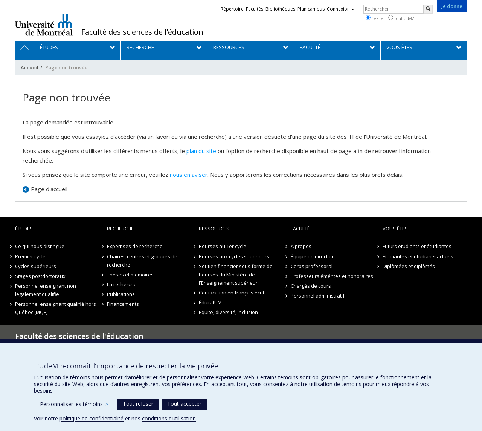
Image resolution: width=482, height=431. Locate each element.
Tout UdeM (401, 18)
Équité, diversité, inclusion (228, 312)
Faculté (300, 228)
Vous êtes (395, 228)
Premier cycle (30, 256)
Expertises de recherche (135, 246)
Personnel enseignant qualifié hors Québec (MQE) (55, 308)
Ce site (374, 18)
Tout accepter (184, 403)
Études (24, 228)
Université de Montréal (44, 24)
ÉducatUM (210, 302)
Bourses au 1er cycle (222, 246)
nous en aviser (188, 174)
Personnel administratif (318, 295)
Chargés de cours (311, 285)
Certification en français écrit (231, 292)
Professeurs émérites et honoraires (332, 276)
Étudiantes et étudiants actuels (418, 256)
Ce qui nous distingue (39, 246)
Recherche (120, 228)
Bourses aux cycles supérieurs (234, 256)
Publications (121, 294)
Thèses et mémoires (130, 274)
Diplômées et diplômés (409, 266)
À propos (301, 246)
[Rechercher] (428, 9)
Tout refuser (138, 403)
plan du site (201, 151)
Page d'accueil (49, 189)
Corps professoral (312, 266)
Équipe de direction (313, 256)
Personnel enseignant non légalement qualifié (45, 290)
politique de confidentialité (91, 418)
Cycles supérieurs (35, 266)
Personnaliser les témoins (74, 404)
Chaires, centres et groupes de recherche (142, 260)
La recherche (122, 284)
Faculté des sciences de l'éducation (142, 32)
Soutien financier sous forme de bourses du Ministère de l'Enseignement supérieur (236, 274)
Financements (123, 304)
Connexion (340, 9)
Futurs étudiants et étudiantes (417, 246)
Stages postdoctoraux (40, 276)
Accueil (29, 67)
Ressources (214, 228)
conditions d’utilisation (169, 418)
